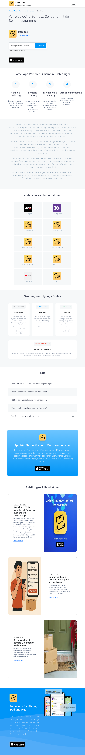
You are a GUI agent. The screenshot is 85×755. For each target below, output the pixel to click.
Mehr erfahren (18, 541)
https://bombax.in (24, 35)
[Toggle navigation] (73, 4)
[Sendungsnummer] (22, 46)
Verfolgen (41, 46)
